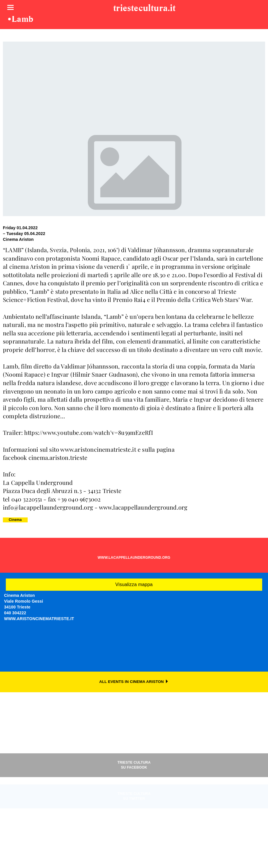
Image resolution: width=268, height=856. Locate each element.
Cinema (15, 520)
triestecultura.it (144, 8)
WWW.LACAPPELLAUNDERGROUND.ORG (134, 558)
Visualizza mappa (133, 584)
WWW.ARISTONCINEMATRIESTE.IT (39, 618)
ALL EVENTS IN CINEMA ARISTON (134, 681)
